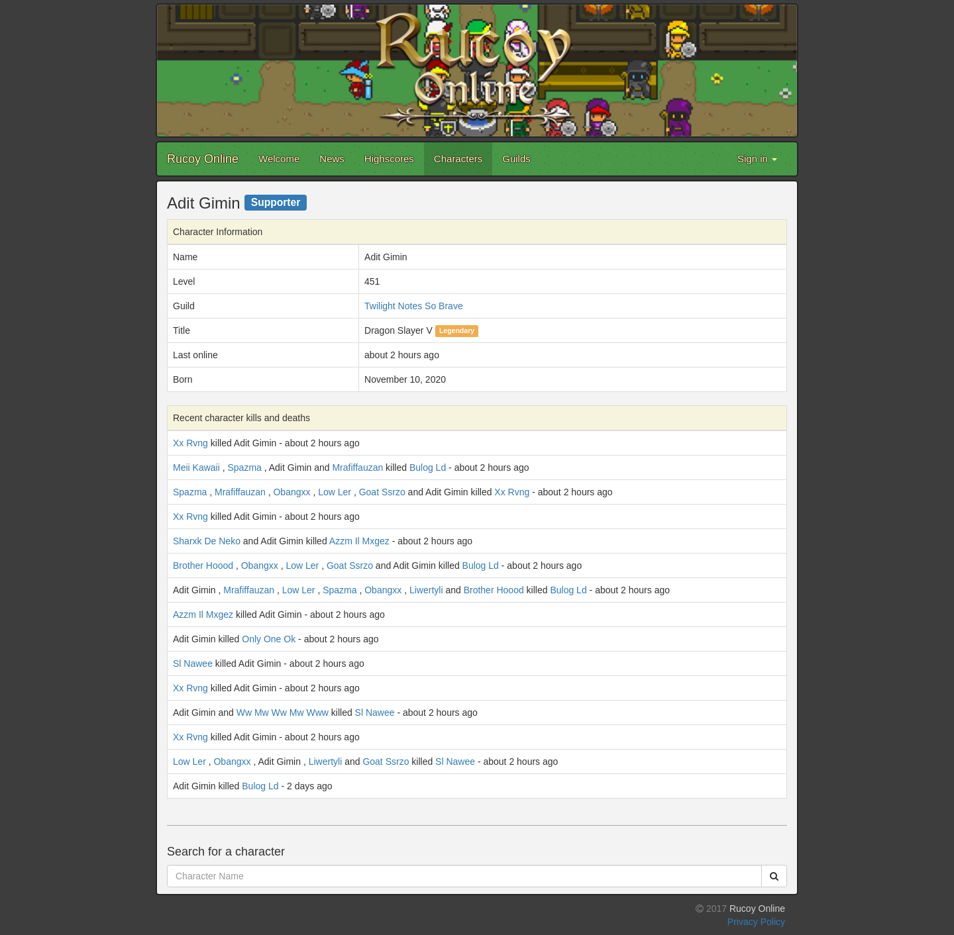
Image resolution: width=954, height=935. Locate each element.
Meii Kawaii (196, 467)
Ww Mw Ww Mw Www (283, 712)
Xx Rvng (190, 443)
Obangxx (291, 492)
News (331, 158)
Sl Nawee (193, 663)
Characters (458, 158)
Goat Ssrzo (382, 492)
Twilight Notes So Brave (413, 306)
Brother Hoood (203, 565)
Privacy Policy (756, 921)
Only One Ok (268, 639)
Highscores (389, 158)
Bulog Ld (427, 467)
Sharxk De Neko (206, 541)
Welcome (278, 158)
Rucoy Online (202, 159)
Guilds (516, 158)
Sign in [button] (757, 158)
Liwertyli (426, 590)
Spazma (244, 467)
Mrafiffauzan (357, 467)
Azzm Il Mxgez (359, 541)
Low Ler (334, 492)
